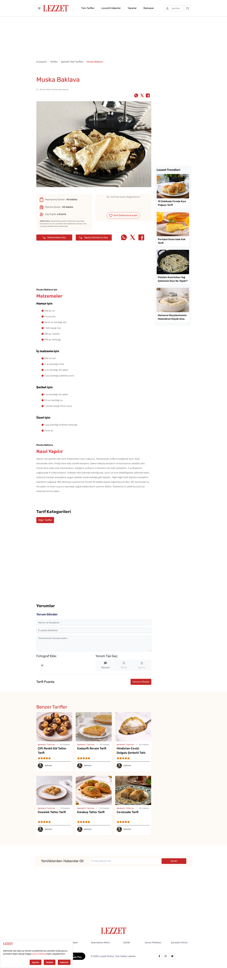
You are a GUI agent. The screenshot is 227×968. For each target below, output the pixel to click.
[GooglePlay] (73, 956)
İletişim (74, 942)
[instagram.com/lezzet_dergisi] (166, 956)
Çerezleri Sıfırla (179, 942)
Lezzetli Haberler (111, 8)
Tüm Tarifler (87, 8)
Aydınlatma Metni (100, 942)
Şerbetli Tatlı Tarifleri (72, 61)
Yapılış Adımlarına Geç (94, 237)
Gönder (174, 861)
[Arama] (187, 8)
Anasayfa (41, 61)
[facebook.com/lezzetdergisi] (159, 956)
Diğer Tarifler (45, 520)
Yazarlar (132, 8)
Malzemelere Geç (54, 237)
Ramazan (148, 8)
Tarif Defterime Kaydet (123, 215)
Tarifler (54, 61)
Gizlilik (126, 942)
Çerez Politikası (153, 942)
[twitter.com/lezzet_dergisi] (172, 956)
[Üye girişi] (174, 8)
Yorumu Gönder (140, 681)
